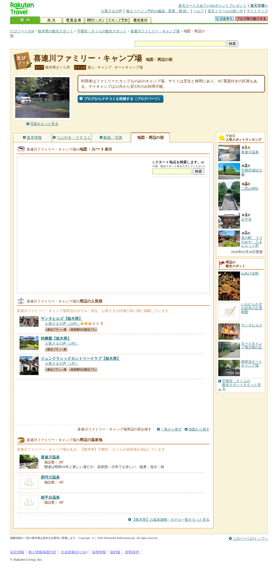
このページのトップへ (250, 538)
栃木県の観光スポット (55, 31)
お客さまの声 (111, 11)
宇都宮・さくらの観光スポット (102, 31)
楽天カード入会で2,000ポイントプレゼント (212, 6)
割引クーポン (96, 20)
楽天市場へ (259, 6)
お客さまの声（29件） (62, 324)
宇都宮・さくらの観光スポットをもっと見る (241, 385)
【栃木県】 (62, 318)
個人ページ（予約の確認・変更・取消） (157, 11)
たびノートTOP (22, 31)
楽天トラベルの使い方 (225, 11)
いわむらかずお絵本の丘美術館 (251, 308)
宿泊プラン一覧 (56, 329)
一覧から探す (171, 429)
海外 (51, 20)
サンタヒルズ (251, 325)
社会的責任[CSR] (74, 552)
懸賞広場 (73, 20)
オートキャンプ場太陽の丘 (251, 345)
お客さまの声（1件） (62, 363)
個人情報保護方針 (42, 552)
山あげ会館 (250, 273)
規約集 (115, 552)
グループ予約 (118, 20)
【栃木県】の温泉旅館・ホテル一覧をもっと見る (171, 519)
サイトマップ (257, 11)
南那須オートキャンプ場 (251, 363)
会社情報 (17, 552)
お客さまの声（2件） (62, 343)
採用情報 (99, 552)
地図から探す (199, 429)
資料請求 (132, 552)
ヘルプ (198, 11)
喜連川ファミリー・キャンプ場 (155, 31)
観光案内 (140, 20)
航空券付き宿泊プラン (83, 329)
